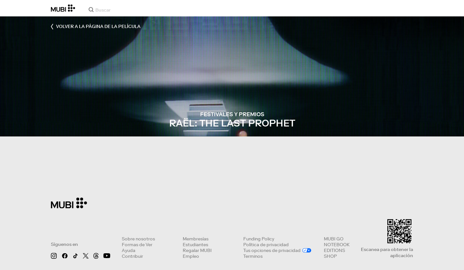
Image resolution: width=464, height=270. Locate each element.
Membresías (195, 239)
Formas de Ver (137, 244)
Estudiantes (195, 244)
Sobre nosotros (138, 239)
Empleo (191, 256)
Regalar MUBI (197, 250)
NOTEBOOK (337, 244)
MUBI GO (333, 239)
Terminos (253, 256)
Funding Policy (258, 239)
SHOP (330, 256)
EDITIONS (334, 250)
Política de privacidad (266, 244)
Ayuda (128, 250)
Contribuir (132, 256)
